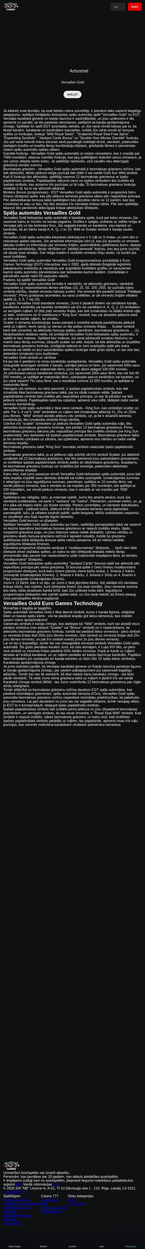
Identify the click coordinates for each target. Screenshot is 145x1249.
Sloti (53, 1191)
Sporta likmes (57, 1203)
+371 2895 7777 (107, 1171)
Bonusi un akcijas (59, 1197)
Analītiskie (72, 1242)
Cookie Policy (43, 1233)
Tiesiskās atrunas (12, 1197)
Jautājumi (8, 1214)
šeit (99, 1165)
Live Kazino (56, 1186)
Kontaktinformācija (13, 1208)
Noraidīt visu (117, 1242)
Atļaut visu (28, 1242)
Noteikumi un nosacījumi (15, 1191)
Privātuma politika (12, 1186)
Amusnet (79, 70)
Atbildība (7, 1203)
